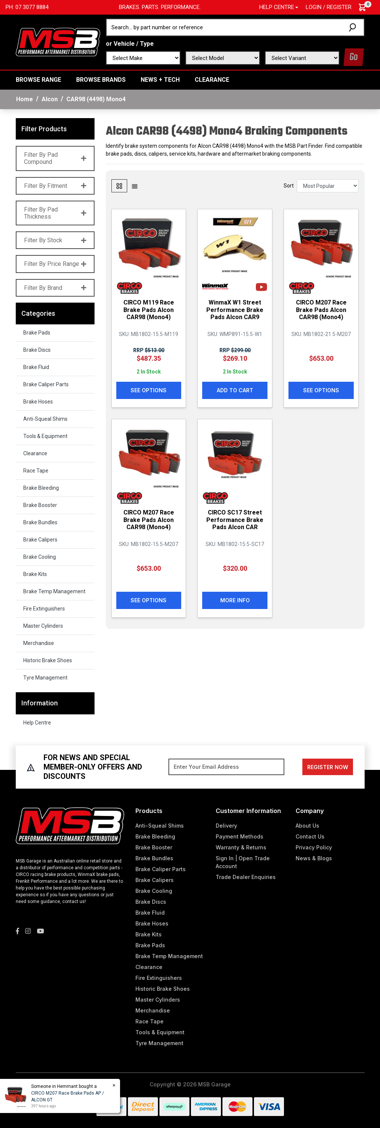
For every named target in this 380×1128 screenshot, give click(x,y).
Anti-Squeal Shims (45, 419)
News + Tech (160, 79)
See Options (149, 390)
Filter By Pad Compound (55, 158)
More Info (235, 600)
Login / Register (328, 7)
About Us (307, 825)
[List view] (135, 185)
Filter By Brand (55, 287)
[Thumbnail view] (119, 185)
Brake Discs (37, 350)
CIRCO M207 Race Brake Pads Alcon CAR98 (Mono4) (321, 309)
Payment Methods (239, 836)
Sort (289, 186)
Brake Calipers (40, 540)
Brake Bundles (40, 522)
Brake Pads (36, 333)
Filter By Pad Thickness (55, 213)
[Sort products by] (328, 185)
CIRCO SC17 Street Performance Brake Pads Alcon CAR (234, 519)
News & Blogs (314, 858)
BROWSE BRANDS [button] (101, 79)
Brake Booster (40, 505)
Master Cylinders (43, 626)
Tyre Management (45, 678)
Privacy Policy (314, 847)
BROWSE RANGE (38, 79)
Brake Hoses (38, 402)
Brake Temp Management (54, 591)
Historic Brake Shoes (47, 660)
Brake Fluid (36, 367)
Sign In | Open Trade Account (243, 862)
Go (354, 57)
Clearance (212, 79)
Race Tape (35, 471)
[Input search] (225, 27)
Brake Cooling (39, 557)
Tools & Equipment (45, 436)
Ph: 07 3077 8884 (27, 7)
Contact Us (310, 836)
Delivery (226, 825)
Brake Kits (35, 574)
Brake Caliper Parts (46, 384)
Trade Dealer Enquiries (246, 877)
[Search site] (354, 27)
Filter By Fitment (55, 185)
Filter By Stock (55, 240)
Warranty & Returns (241, 847)
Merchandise (38, 643)
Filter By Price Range (55, 263)
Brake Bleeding (41, 488)
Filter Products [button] (44, 129)
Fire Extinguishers (44, 609)
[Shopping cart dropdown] (365, 7)
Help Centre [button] (276, 7)
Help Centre (37, 723)
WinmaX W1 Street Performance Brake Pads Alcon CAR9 (234, 309)
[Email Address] (226, 767)
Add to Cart (235, 390)
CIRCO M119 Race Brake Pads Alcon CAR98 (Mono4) (148, 309)
